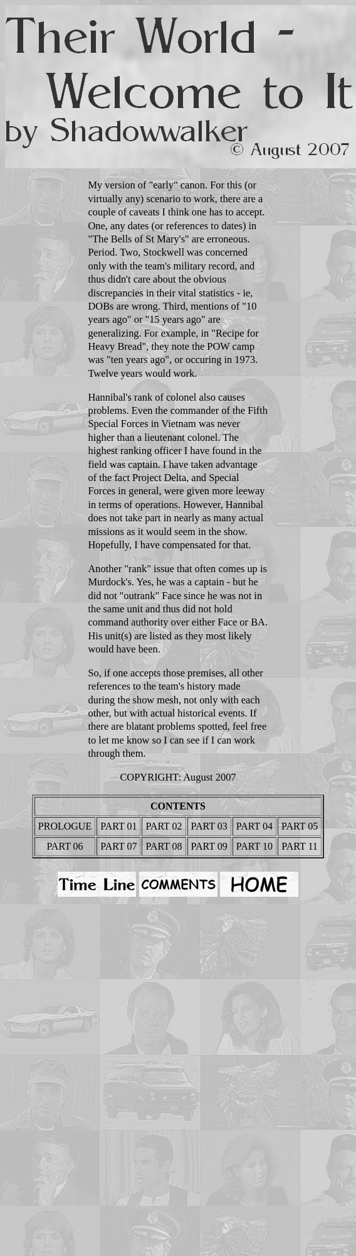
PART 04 (254, 826)
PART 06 (64, 846)
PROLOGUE (65, 826)
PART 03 (209, 826)
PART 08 (163, 846)
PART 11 (299, 846)
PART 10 (254, 846)
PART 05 (299, 826)
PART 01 (118, 826)
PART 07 (118, 846)
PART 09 (209, 846)
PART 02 (163, 826)
